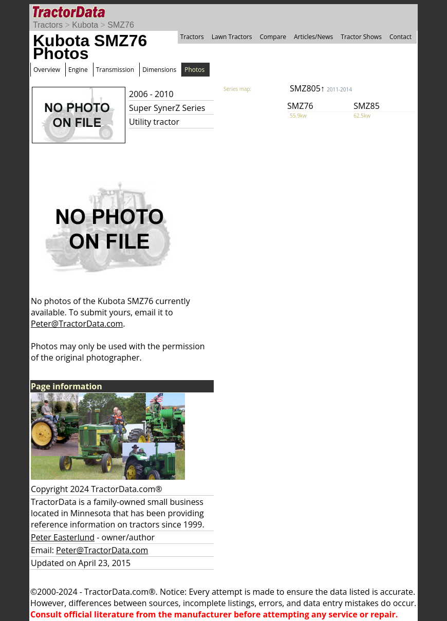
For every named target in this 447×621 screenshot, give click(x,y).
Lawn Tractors (232, 36)
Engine (78, 69)
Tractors (48, 25)
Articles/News (313, 36)
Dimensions (159, 69)
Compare (272, 36)
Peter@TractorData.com (77, 323)
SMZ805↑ (321, 88)
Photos (194, 69)
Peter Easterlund (63, 537)
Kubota (85, 25)
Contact (400, 36)
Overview (46, 69)
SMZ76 (120, 25)
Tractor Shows (361, 36)
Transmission (115, 69)
